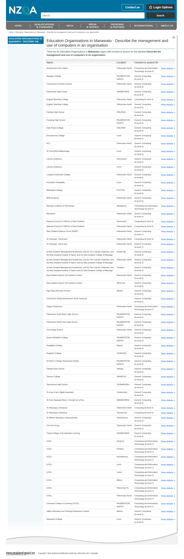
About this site (83, 553)
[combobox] (109, 18)
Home (11, 32)
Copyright (94, 553)
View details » (168, 68)
